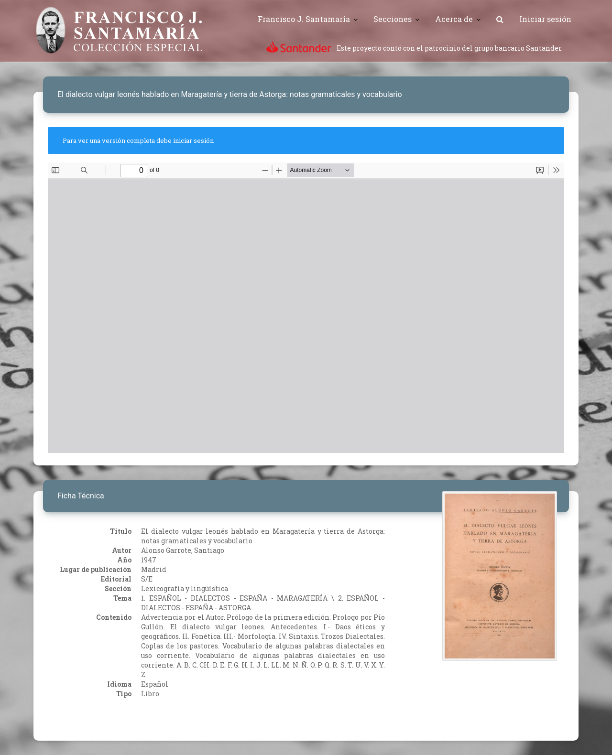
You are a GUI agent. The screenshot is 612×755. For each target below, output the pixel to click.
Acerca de (454, 19)
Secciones (392, 19)
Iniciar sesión (545, 19)
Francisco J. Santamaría (304, 19)
